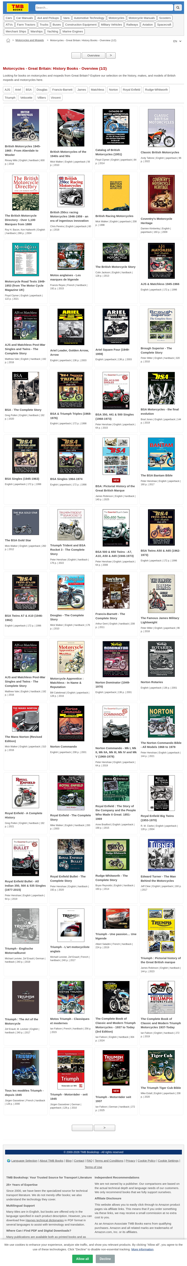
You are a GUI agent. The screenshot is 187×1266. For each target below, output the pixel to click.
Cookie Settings (168, 1160)
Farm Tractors (26, 24)
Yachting (52, 31)
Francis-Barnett (62, 89)
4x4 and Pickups (48, 18)
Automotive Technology (89, 18)
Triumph (10, 97)
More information (142, 1249)
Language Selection (24, 1160)
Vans (66, 18)
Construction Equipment (81, 24)
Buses (57, 24)
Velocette (26, 97)
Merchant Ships (16, 31)
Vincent (56, 97)
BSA (29, 89)
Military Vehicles (111, 24)
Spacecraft (164, 24)
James (81, 89)
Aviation (147, 24)
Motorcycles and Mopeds (30, 40)
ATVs (9, 24)
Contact (79, 1160)
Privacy (130, 1160)
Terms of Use (93, 1167)
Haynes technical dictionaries (45, 1220)
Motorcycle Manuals (142, 18)
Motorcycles (116, 18)
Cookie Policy (147, 1160)
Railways (132, 24)
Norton (113, 89)
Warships (36, 31)
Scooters (165, 18)
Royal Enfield (131, 89)
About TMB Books (51, 1160)
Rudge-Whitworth (156, 89)
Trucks (44, 24)
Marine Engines (72, 31)
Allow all (82, 1259)
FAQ (89, 1160)
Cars (9, 18)
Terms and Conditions (109, 1160)
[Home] (8, 40)
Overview (93, 55)
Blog (69, 1160)
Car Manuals (24, 18)
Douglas (42, 89)
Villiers (41, 97)
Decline (105, 1259)
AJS (7, 89)
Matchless (97, 89)
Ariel (18, 89)
